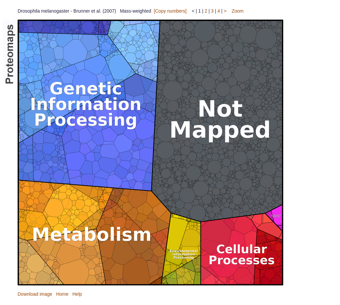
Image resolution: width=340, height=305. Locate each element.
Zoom (238, 11)
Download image (35, 294)
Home (62, 294)
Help (77, 294)
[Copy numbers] (170, 11)
